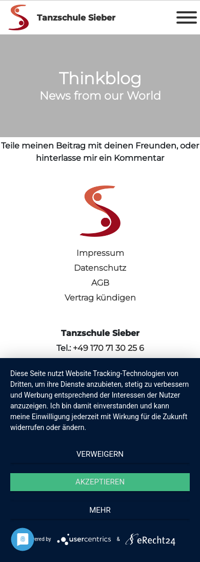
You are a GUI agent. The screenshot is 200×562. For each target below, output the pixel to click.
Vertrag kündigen (100, 298)
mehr (100, 510)
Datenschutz (100, 268)
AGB (100, 283)
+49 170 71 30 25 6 (108, 348)
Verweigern (100, 454)
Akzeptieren (100, 481)
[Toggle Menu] (186, 17)
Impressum (100, 253)
